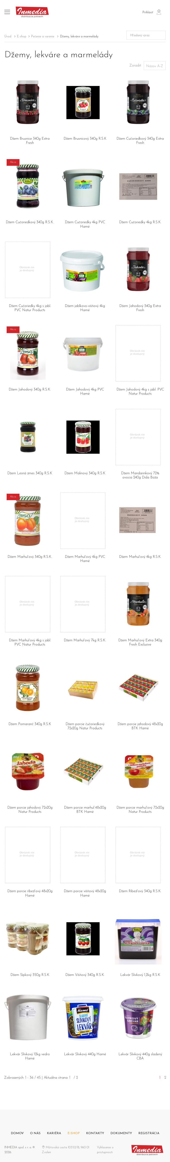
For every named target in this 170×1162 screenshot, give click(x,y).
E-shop (21, 36)
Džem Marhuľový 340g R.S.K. (30, 557)
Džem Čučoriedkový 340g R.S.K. (30, 222)
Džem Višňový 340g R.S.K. (85, 975)
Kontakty (95, 1133)
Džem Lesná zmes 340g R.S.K (29, 473)
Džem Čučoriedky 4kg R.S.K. (140, 222)
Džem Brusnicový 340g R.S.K (85, 139)
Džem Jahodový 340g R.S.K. (30, 389)
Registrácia (148, 1133)
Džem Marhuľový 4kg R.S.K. (140, 557)
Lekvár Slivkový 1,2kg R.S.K (140, 975)
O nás (35, 1133)
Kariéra (54, 1133)
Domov (17, 1133)
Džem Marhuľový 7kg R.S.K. (85, 640)
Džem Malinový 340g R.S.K (84, 473)
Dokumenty (121, 1133)
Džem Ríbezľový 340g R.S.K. (140, 891)
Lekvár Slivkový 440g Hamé (85, 1054)
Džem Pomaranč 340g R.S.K (29, 724)
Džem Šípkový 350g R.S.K (29, 975)
